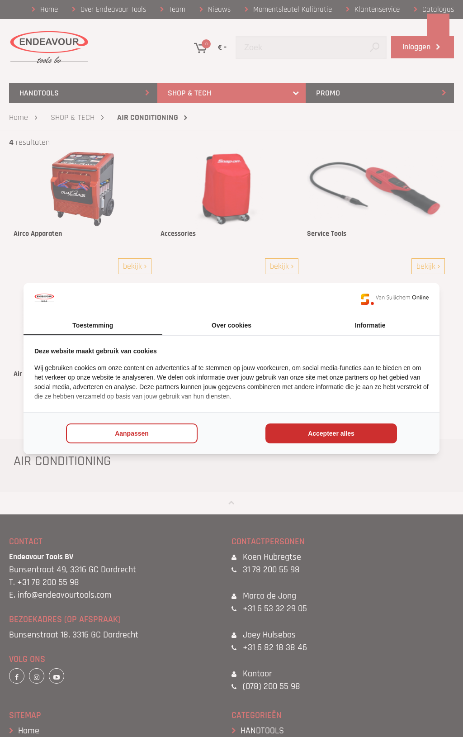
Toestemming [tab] (92, 325)
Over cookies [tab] (231, 325)
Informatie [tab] (370, 325)
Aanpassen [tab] (132, 433)
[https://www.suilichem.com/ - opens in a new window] (395, 299)
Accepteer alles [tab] (331, 433)
